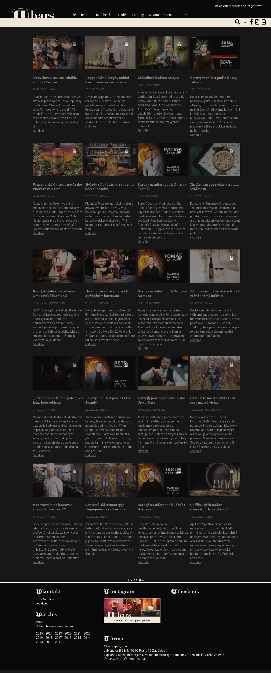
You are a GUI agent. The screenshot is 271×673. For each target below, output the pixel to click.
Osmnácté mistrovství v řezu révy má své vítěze (212, 398)
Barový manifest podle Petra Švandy (108, 398)
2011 (58, 640)
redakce (41, 601)
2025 (39, 631)
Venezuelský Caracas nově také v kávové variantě (57, 186)
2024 (49, 631)
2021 (77, 631)
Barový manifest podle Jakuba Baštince (161, 505)
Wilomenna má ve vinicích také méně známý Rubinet (214, 292)
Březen (51, 624)
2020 (87, 631)
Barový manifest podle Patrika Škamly (162, 186)
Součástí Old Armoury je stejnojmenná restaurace (105, 505)
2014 (87, 635)
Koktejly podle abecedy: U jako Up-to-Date (161, 398)
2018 (49, 635)
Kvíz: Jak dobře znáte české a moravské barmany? (54, 292)
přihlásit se (239, 6)
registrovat (255, 6)
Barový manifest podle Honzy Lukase (213, 79)
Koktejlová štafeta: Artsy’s (158, 77)
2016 (68, 635)
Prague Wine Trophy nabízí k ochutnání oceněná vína (107, 79)
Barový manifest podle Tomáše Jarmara (162, 292)
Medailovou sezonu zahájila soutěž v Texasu (55, 79)
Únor (60, 624)
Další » (138, 578)
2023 (58, 631)
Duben (40, 624)
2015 (77, 635)
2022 (68, 631)
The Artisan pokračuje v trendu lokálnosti (214, 186)
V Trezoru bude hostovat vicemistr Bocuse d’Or (52, 505)
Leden (69, 624)
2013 (39, 640)
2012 (49, 640)
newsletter (222, 6)
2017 (58, 635)
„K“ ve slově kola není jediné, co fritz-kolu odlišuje (58, 398)
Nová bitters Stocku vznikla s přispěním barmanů (107, 292)
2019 (39, 635)
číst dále (38, 130)
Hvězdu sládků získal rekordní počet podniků (109, 186)
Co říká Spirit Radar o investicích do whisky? (209, 505)
